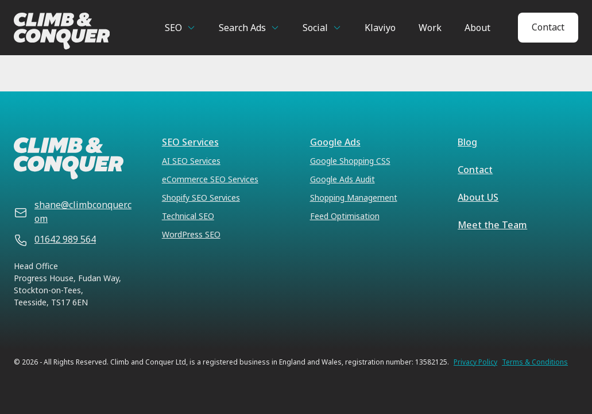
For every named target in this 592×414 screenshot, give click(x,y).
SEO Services (190, 142)
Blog (467, 142)
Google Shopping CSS (350, 160)
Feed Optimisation (345, 215)
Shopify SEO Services (201, 197)
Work (430, 27)
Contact (548, 27)
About (477, 27)
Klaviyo (380, 27)
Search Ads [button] (242, 27)
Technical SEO (188, 215)
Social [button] (315, 27)
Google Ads (335, 142)
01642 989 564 (65, 239)
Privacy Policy (475, 362)
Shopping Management (353, 197)
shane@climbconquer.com (82, 211)
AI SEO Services (191, 160)
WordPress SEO (191, 234)
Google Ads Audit (342, 179)
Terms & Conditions (535, 362)
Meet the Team (492, 224)
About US (478, 197)
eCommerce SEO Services (210, 179)
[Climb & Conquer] (73, 31)
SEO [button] (173, 27)
